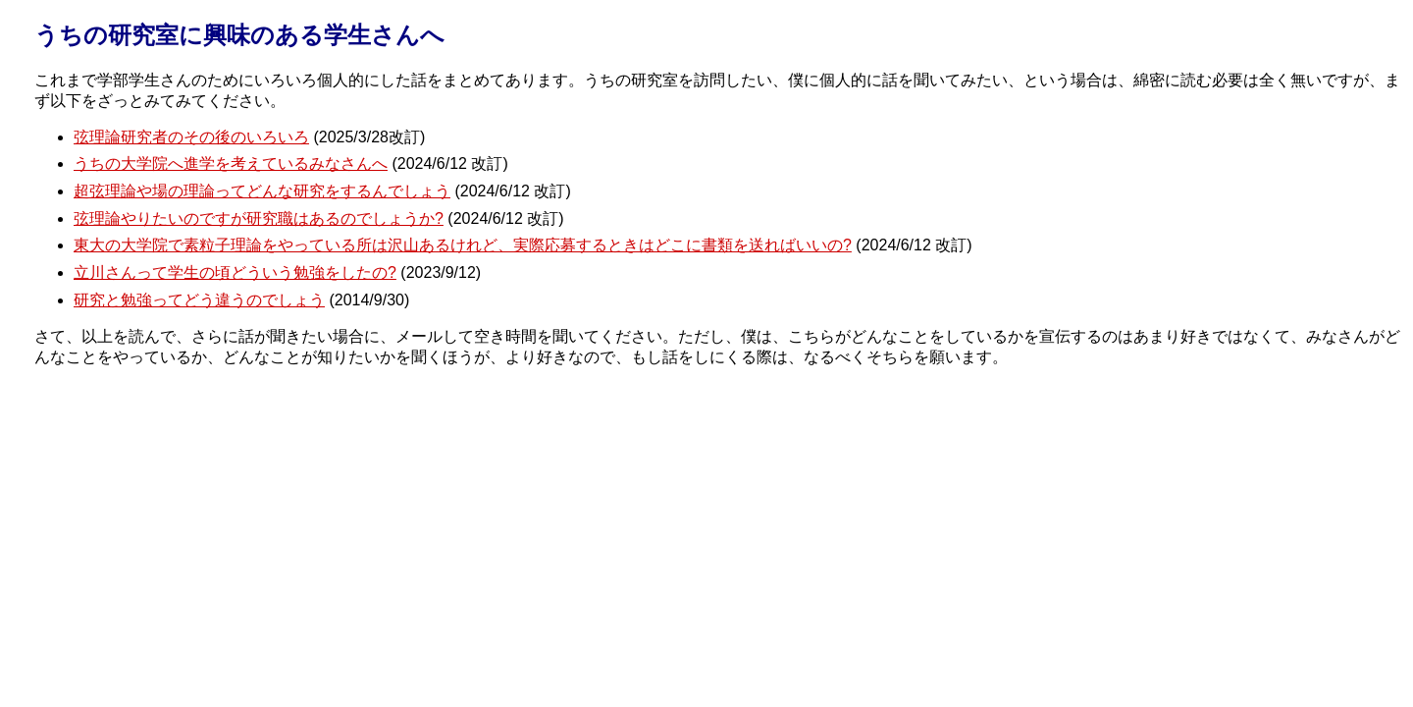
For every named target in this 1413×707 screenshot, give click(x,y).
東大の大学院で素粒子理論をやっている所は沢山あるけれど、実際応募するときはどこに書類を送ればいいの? (463, 245)
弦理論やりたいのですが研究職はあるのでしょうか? (259, 218)
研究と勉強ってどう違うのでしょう (199, 300)
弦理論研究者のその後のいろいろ (191, 137)
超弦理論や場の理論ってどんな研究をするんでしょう (262, 191)
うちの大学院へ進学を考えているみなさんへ (231, 163)
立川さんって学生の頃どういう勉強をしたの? (235, 272)
